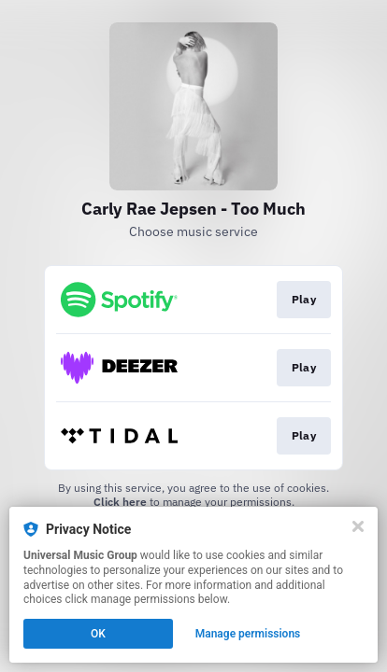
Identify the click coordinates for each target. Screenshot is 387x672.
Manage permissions (248, 633)
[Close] (358, 526)
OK (98, 633)
